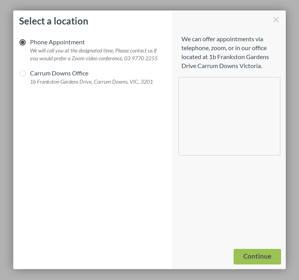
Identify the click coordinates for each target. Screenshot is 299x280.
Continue (257, 256)
